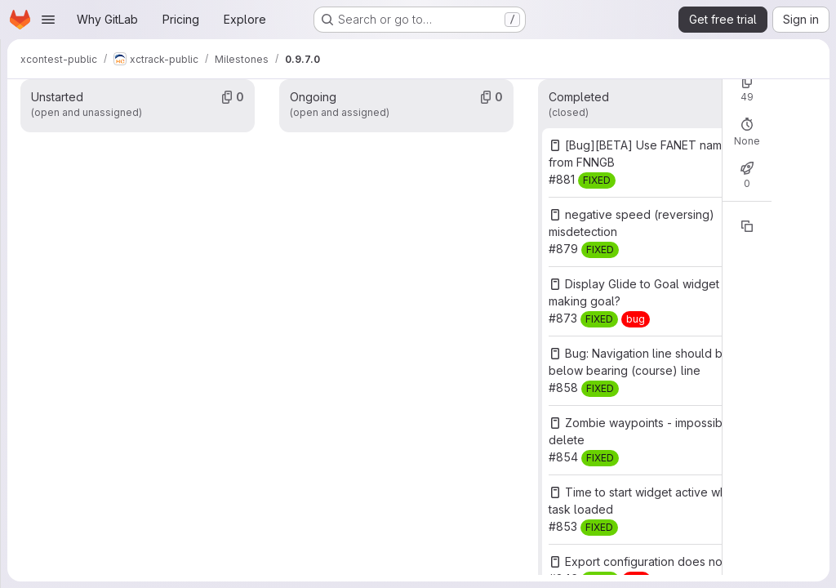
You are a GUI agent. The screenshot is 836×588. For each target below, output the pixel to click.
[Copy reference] (747, 226)
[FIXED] (597, 180)
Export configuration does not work (660, 561)
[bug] (635, 319)
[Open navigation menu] (48, 20)
